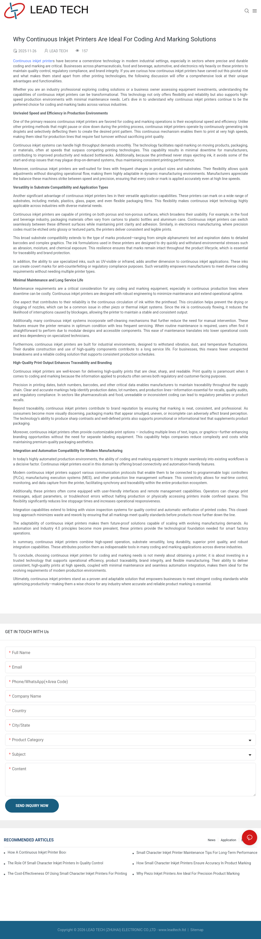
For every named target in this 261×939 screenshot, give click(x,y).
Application (228, 840)
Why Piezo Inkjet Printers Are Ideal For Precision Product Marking (187, 873)
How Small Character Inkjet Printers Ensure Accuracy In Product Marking (193, 863)
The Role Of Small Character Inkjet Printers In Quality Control (55, 863)
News (211, 840)
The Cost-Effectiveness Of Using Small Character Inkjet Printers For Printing (67, 873)
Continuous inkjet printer (33, 61)
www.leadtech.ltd (172, 930)
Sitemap (196, 930)
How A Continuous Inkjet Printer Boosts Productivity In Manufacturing (37, 852)
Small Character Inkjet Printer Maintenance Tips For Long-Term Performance (196, 853)
